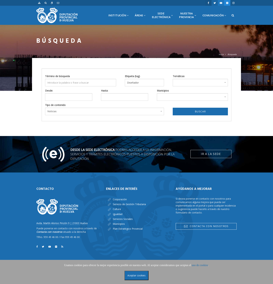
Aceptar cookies (136, 275)
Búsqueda (232, 54)
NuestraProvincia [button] (189, 18)
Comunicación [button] (215, 19)
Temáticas (179, 76)
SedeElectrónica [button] (164, 18)
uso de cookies (200, 265)
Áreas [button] (141, 19)
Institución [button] (119, 19)
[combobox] (200, 82)
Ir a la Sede (211, 154)
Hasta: (104, 90)
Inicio (221, 54)
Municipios (163, 90)
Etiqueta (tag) (132, 76)
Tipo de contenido (55, 105)
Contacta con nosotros (206, 226)
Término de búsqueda (57, 76)
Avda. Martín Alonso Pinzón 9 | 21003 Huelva (62, 223)
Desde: (49, 90)
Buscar (200, 111)
